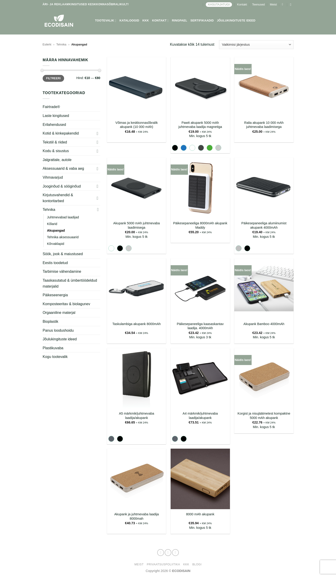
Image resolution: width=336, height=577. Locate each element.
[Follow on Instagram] (168, 552)
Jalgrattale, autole (57, 160)
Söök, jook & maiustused (63, 254)
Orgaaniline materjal (59, 313)
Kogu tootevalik (55, 357)
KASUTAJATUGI (219, 4)
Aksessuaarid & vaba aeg (63, 168)
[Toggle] (97, 133)
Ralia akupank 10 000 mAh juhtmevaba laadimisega (264, 125)
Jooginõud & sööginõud (62, 186)
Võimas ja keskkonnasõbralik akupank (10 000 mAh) (136, 125)
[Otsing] (291, 4)
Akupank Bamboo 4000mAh (263, 324)
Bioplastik (50, 321)
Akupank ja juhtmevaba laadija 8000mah (136, 516)
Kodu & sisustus (56, 151)
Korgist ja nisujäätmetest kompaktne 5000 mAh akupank (263, 416)
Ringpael (179, 20)
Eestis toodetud (55, 263)
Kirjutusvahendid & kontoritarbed (58, 198)
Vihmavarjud (53, 177)
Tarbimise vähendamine (62, 271)
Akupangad (56, 230)
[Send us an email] (175, 552)
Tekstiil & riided (55, 142)
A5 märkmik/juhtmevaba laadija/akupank (136, 416)
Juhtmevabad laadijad (63, 217)
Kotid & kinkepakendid (61, 133)
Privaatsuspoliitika (163, 564)
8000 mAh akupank (200, 514)
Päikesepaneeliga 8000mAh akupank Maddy (200, 225)
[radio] (175, 147)
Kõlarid (52, 224)
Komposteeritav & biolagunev (66, 304)
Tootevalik (105, 21)
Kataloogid (129, 20)
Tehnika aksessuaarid (62, 237)
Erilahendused (54, 124)
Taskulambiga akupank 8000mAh (136, 324)
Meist (273, 4)
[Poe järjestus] (256, 44)
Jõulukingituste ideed (236, 20)
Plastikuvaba (53, 348)
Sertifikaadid (202, 20)
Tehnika (61, 44)
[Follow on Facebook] (160, 552)
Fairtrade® (51, 107)
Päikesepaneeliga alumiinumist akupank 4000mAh (264, 225)
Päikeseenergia (55, 295)
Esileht (47, 44)
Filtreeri (53, 78)
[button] (283, 4)
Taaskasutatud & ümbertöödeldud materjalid (70, 283)
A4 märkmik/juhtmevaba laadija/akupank (200, 416)
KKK (145, 20)
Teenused (258, 4)
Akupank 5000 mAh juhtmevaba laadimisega (136, 225)
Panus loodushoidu (58, 330)
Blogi (196, 564)
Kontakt (242, 4)
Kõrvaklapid (55, 244)
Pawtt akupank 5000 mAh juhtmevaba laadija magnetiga (200, 125)
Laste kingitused (56, 116)
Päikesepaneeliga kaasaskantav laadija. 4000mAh (200, 326)
